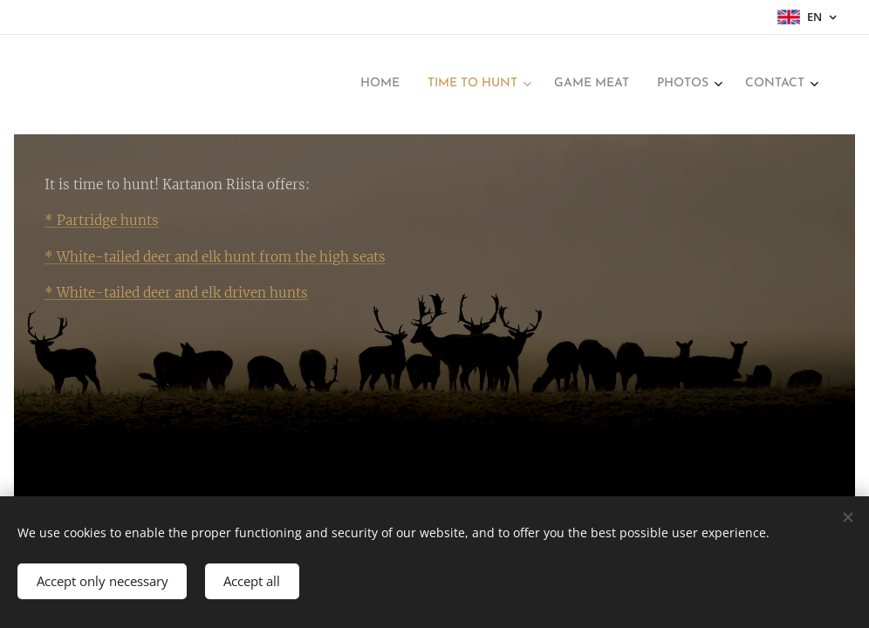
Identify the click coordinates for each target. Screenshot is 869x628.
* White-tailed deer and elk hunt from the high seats (215, 257)
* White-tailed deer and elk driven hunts (176, 292)
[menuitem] (680, 84)
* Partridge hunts (101, 220)
